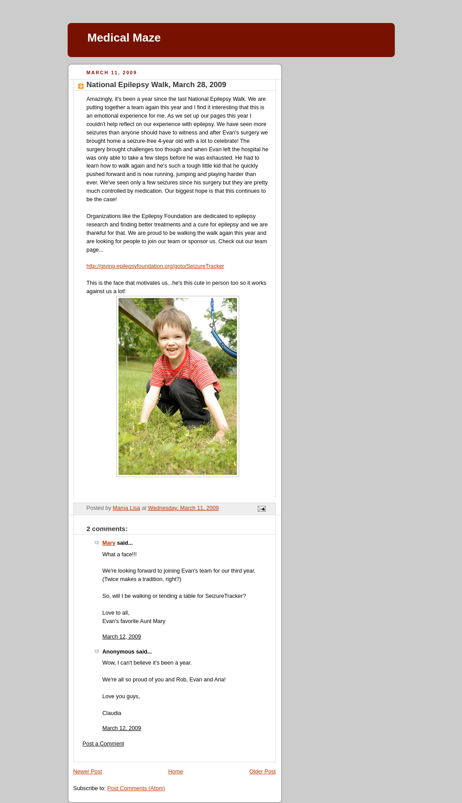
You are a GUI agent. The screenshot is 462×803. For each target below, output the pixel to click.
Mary (109, 543)
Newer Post (87, 772)
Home (175, 772)
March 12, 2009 (122, 637)
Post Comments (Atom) (136, 788)
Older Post (262, 772)
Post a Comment (103, 744)
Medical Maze (124, 37)
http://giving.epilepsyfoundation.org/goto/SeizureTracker (155, 266)
